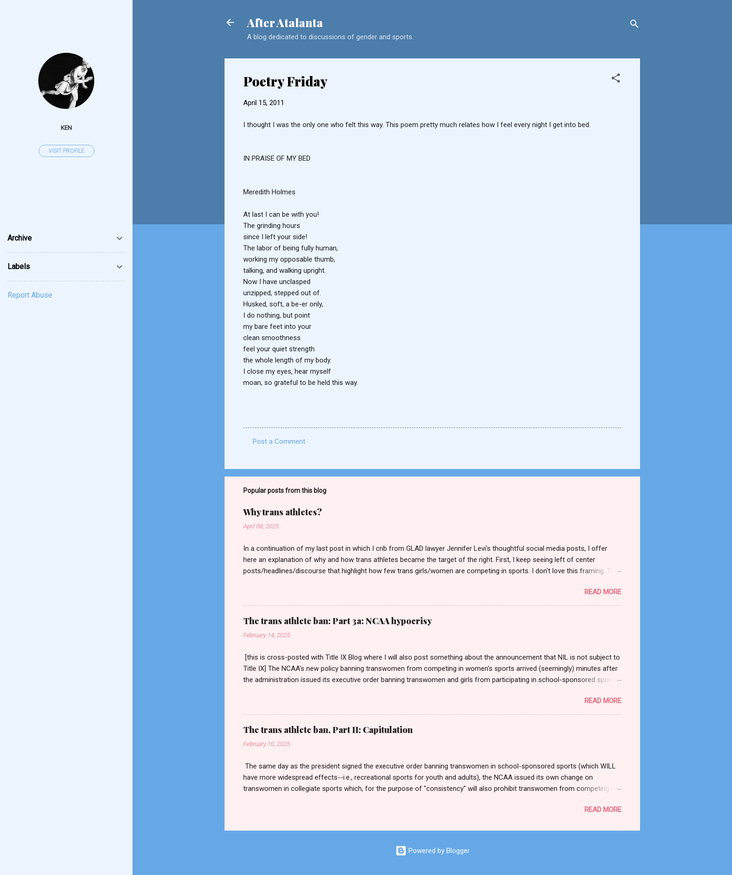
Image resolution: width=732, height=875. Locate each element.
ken (66, 127)
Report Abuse (29, 295)
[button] (615, 79)
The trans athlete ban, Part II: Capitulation (328, 729)
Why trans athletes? (282, 512)
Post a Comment (279, 441)
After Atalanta (285, 22)
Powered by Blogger (432, 851)
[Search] (634, 25)
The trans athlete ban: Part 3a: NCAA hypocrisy (337, 620)
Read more (602, 592)
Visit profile (66, 151)
